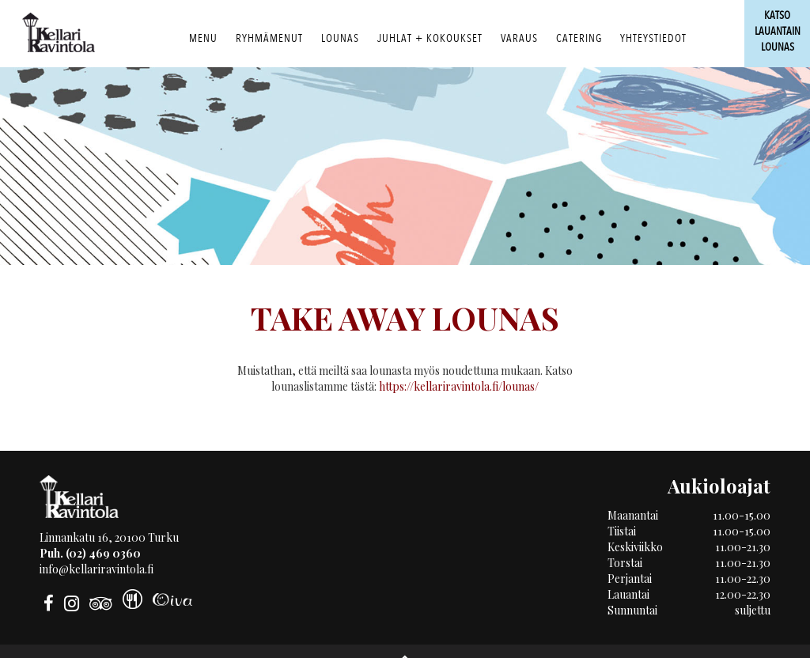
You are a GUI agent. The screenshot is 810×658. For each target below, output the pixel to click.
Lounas (340, 38)
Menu (203, 38)
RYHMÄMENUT (269, 38)
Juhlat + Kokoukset (430, 38)
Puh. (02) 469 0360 (90, 553)
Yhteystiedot (653, 38)
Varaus (519, 38)
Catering (579, 38)
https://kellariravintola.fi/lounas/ (459, 386)
